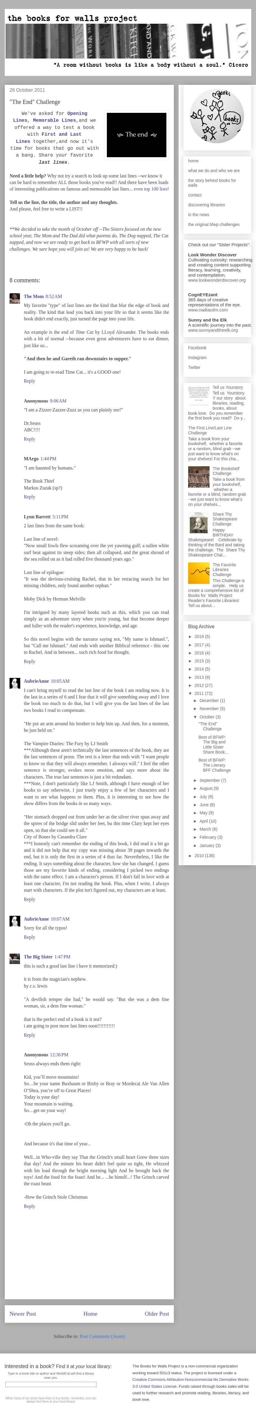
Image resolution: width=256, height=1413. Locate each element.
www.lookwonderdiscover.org (217, 280)
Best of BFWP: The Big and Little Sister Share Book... (213, 744)
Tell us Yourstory (228, 387)
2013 (200, 677)
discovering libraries (206, 204)
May (203, 812)
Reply (29, 380)
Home (90, 1314)
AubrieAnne (36, 681)
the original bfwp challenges (214, 224)
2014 (200, 669)
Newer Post (23, 1314)
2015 (200, 661)
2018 (200, 636)
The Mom (34, 296)
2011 (200, 693)
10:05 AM (60, 681)
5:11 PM (60, 516)
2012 (200, 685)
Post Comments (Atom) (102, 1336)
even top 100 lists (150, 188)
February (208, 837)
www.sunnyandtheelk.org (213, 330)
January (207, 845)
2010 (200, 855)
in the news (198, 214)
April (204, 821)
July (203, 796)
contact (195, 195)
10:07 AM (60, 918)
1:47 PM (62, 956)
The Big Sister (38, 956)
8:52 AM (54, 296)
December (209, 700)
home (193, 160)
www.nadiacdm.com (208, 309)
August (206, 788)
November (209, 708)
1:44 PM (48, 458)
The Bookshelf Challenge (226, 471)
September (210, 780)
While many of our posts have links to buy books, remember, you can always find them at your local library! (50, 1400)
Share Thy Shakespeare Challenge (225, 519)
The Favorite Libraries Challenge (224, 569)
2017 (200, 644)
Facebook (197, 347)
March (205, 829)
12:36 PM (59, 1054)
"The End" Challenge (210, 726)
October (207, 717)
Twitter (194, 367)
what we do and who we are (214, 170)
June (204, 804)
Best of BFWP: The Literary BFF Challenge (215, 765)
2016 (200, 653)
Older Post (157, 1314)
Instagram (197, 357)
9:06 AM (58, 400)
